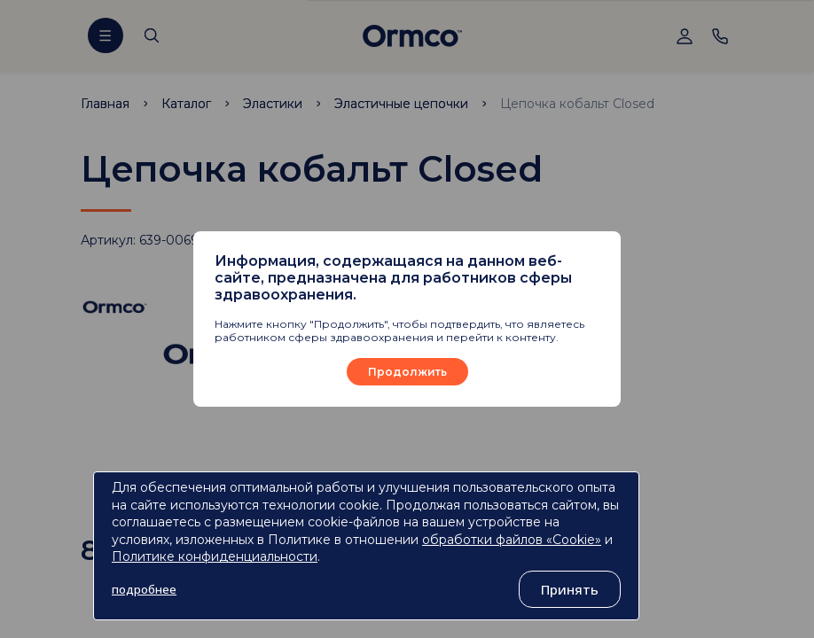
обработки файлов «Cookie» (511, 540)
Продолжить (407, 371)
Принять (570, 589)
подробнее (144, 589)
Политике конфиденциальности (214, 556)
